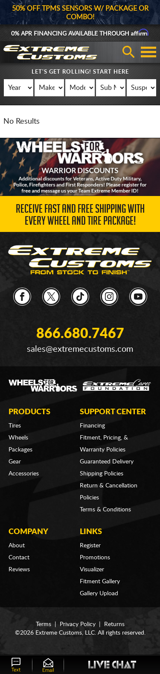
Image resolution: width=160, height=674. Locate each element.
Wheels (18, 438)
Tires (15, 426)
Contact (19, 558)
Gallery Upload (99, 594)
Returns (114, 624)
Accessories (24, 474)
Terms (43, 624)
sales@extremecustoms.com (80, 349)
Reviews (19, 570)
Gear (15, 462)
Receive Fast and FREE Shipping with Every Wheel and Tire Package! (80, 216)
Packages (20, 450)
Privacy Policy (78, 624)
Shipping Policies (101, 474)
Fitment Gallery (100, 582)
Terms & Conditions (105, 510)
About (17, 546)
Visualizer (92, 570)
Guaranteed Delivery (107, 462)
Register (90, 546)
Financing (92, 426)
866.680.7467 (80, 334)
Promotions (95, 558)
